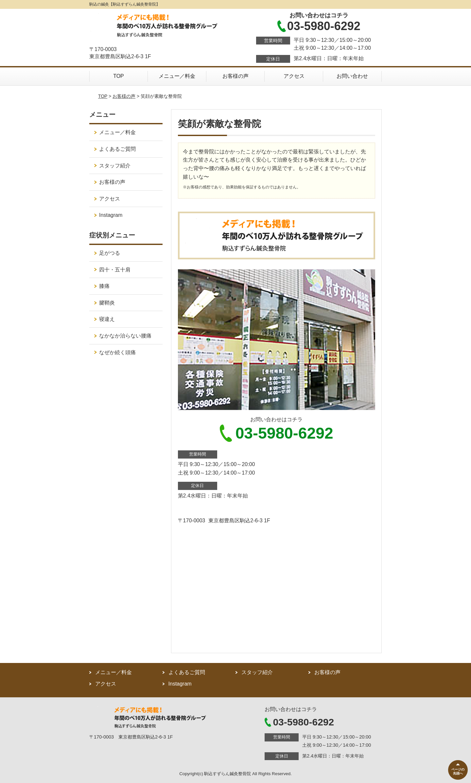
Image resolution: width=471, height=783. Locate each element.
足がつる (109, 253)
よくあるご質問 (117, 149)
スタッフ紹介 (115, 165)
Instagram (110, 215)
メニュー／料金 (177, 76)
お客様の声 (235, 76)
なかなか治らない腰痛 (125, 336)
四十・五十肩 (115, 269)
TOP (118, 76)
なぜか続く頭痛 (117, 352)
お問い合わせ (352, 76)
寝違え (107, 319)
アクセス (294, 76)
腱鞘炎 (107, 302)
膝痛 (104, 286)
